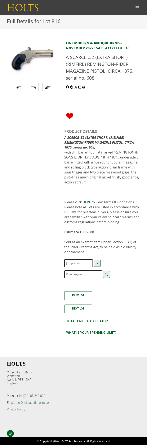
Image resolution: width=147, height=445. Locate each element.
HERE (87, 202)
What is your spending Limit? (91, 332)
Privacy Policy (16, 409)
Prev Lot (78, 295)
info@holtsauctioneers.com (33, 403)
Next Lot (78, 308)
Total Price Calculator (87, 321)
